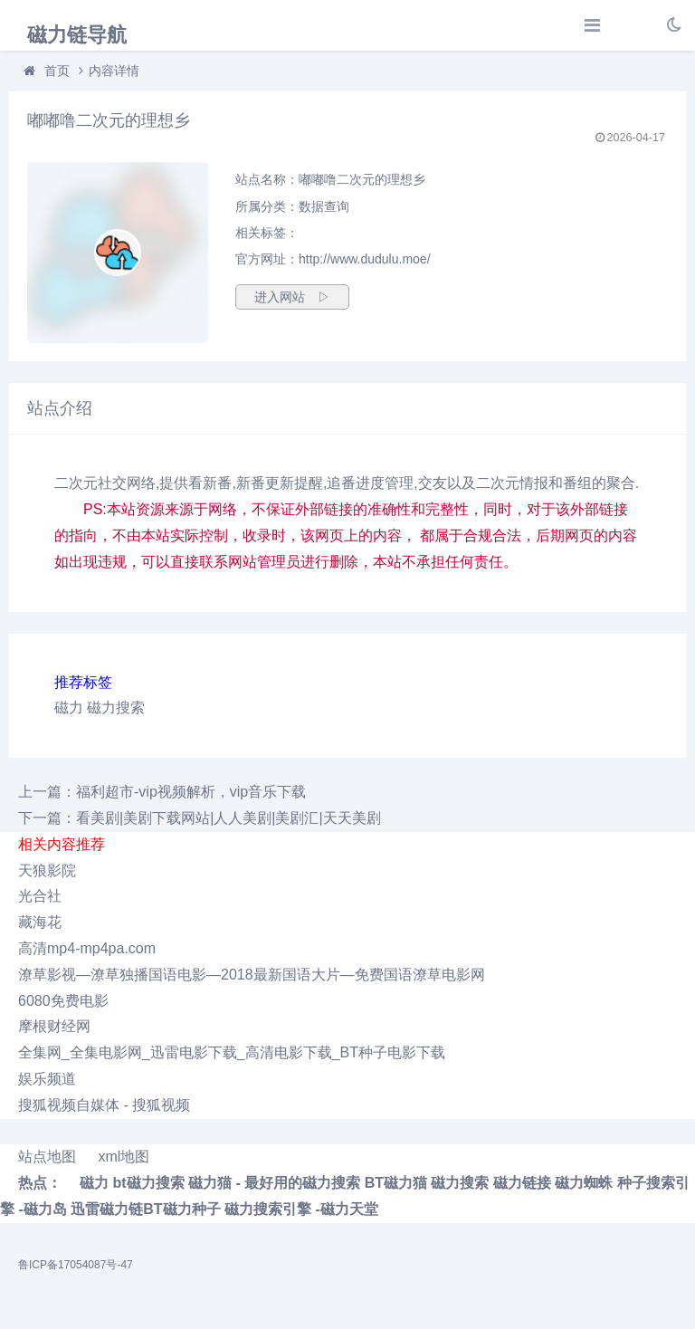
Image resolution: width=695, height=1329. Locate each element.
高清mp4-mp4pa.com (87, 948)
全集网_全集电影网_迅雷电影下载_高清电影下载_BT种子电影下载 (231, 1052)
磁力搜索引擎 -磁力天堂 (301, 1209)
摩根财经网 (54, 1026)
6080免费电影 (63, 1001)
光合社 (40, 896)
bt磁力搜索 (148, 1182)
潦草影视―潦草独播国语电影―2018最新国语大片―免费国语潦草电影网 (251, 974)
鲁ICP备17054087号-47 (75, 1264)
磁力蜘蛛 (584, 1182)
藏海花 (40, 922)
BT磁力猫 (396, 1182)
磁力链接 (522, 1182)
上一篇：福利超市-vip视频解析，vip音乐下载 (162, 791)
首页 (57, 70)
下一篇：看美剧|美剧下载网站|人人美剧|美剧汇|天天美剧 (199, 818)
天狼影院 (47, 870)
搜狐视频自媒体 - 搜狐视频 (104, 1105)
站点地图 (47, 1156)
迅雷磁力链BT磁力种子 (145, 1209)
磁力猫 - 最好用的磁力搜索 (274, 1182)
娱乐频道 (47, 1078)
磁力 (68, 707)
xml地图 (123, 1156)
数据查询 (324, 206)
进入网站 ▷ (292, 297)
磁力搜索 (116, 707)
